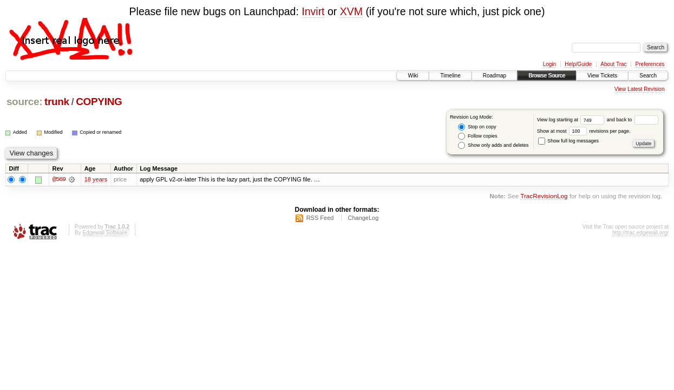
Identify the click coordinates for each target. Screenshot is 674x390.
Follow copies (477, 136)
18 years (95, 179)
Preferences (650, 64)
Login (549, 64)
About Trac (613, 64)
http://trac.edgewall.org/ (640, 233)
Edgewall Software (104, 233)
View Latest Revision (639, 89)
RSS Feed (320, 217)
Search (648, 76)
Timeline (450, 76)
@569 (59, 179)
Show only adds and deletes (493, 145)
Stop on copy (477, 127)
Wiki (413, 76)
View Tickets (602, 76)
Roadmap (494, 76)
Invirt (313, 11)
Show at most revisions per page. (584, 131)
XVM (351, 11)
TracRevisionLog (543, 196)
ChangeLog (363, 217)
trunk (56, 101)
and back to (632, 119)
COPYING (99, 101)
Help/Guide (578, 64)
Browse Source (546, 76)
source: (24, 101)
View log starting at (572, 119)
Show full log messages (568, 141)
